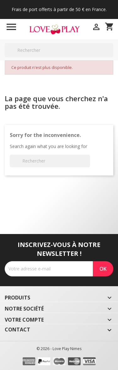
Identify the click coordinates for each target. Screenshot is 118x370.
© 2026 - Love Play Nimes (59, 348)
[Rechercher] (59, 50)
